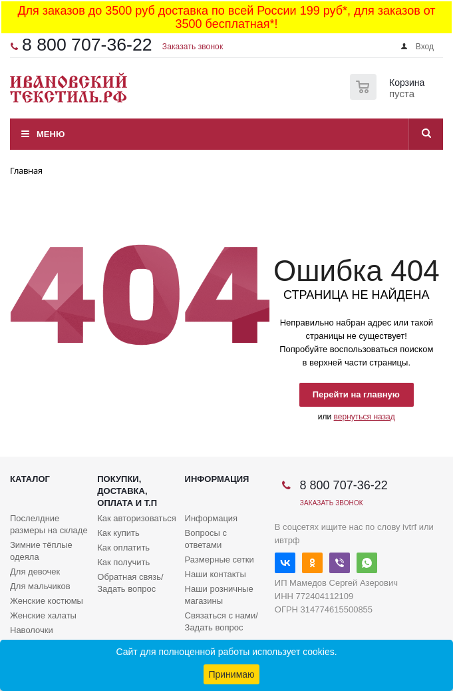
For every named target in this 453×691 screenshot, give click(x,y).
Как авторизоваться (136, 518)
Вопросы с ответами (206, 539)
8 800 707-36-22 (87, 44)
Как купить (118, 533)
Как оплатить (123, 548)
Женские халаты (43, 615)
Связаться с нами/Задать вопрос (221, 621)
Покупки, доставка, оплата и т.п (127, 491)
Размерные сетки (219, 560)
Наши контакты (215, 574)
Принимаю (231, 674)
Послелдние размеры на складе (49, 524)
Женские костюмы (46, 601)
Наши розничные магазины (219, 595)
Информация (217, 479)
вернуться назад (364, 416)
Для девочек (35, 571)
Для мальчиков (40, 586)
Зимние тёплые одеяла (41, 551)
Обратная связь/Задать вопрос (130, 583)
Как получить (123, 562)
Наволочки (31, 630)
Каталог (30, 479)
